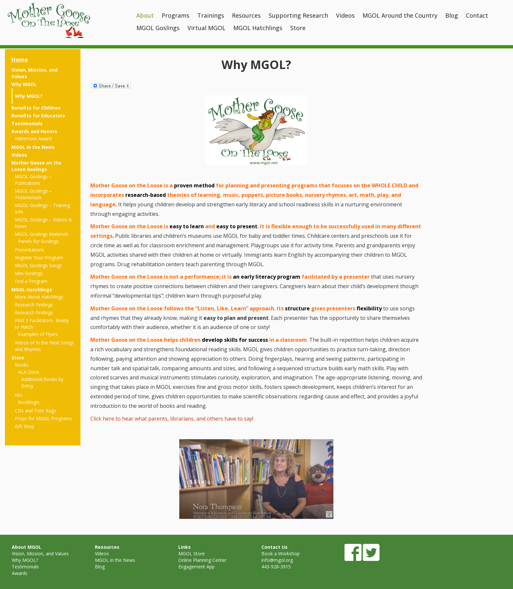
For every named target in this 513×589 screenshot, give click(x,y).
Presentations (29, 250)
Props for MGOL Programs (43, 418)
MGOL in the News (33, 147)
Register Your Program (39, 257)
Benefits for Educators (38, 116)
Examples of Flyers (38, 334)
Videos (345, 15)
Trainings (210, 15)
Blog (451, 15)
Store (298, 28)
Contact (477, 15)
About (145, 15)
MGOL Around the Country (400, 15)
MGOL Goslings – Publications (33, 179)
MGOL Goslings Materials (42, 234)
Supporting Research (298, 15)
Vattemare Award (33, 138)
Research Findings (34, 305)
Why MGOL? (29, 96)
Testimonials (27, 123)
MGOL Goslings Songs (38, 265)
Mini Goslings (29, 273)
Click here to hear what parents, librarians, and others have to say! (171, 418)
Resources (246, 15)
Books (21, 365)
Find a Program (31, 281)
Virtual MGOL (206, 28)
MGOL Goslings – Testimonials (33, 194)
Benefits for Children (36, 108)
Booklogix (28, 402)
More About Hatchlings (39, 297)
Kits (19, 395)
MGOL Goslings (158, 28)
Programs (175, 15)
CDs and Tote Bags (35, 410)
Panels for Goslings (38, 241)
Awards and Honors (34, 131)
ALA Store (28, 372)
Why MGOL (24, 84)
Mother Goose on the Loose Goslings (36, 166)
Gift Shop (24, 426)
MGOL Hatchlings (257, 28)
